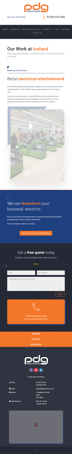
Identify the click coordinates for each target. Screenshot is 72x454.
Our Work (65, 29)
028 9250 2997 (41, 385)
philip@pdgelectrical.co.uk (45, 389)
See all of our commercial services (36, 233)
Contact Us (37, 33)
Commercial (14, 29)
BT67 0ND (39, 397)
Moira (38, 395)
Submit (60, 294)
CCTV (57, 29)
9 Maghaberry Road (42, 392)
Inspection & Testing (31, 29)
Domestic (47, 29)
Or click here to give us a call (36, 316)
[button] (36, 425)
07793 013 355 (41, 382)
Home (5, 29)
